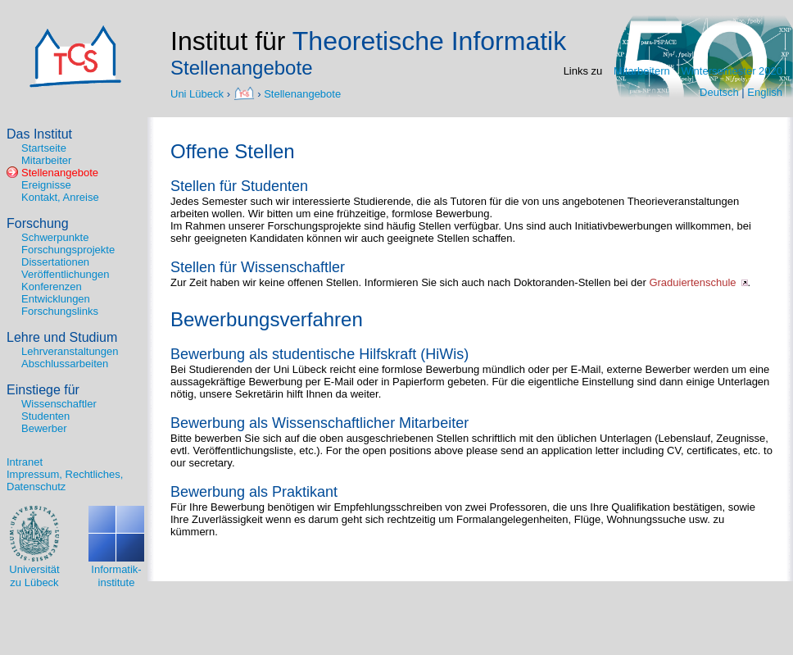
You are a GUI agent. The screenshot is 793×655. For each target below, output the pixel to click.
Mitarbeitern (642, 71)
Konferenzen (51, 286)
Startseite (43, 148)
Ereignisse (46, 185)
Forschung (38, 223)
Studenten (45, 416)
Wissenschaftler (59, 404)
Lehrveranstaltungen (70, 351)
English (764, 92)
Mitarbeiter (46, 160)
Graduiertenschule (692, 282)
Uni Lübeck (198, 93)
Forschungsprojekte (68, 249)
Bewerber (44, 428)
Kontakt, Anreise (60, 197)
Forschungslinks (59, 311)
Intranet (25, 462)
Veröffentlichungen (65, 274)
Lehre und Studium (62, 337)
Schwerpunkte (54, 237)
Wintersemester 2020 (731, 71)
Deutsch (719, 92)
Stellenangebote (302, 93)
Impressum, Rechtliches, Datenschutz (65, 480)
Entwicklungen (55, 299)
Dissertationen (55, 262)
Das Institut (39, 134)
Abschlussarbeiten (64, 363)
